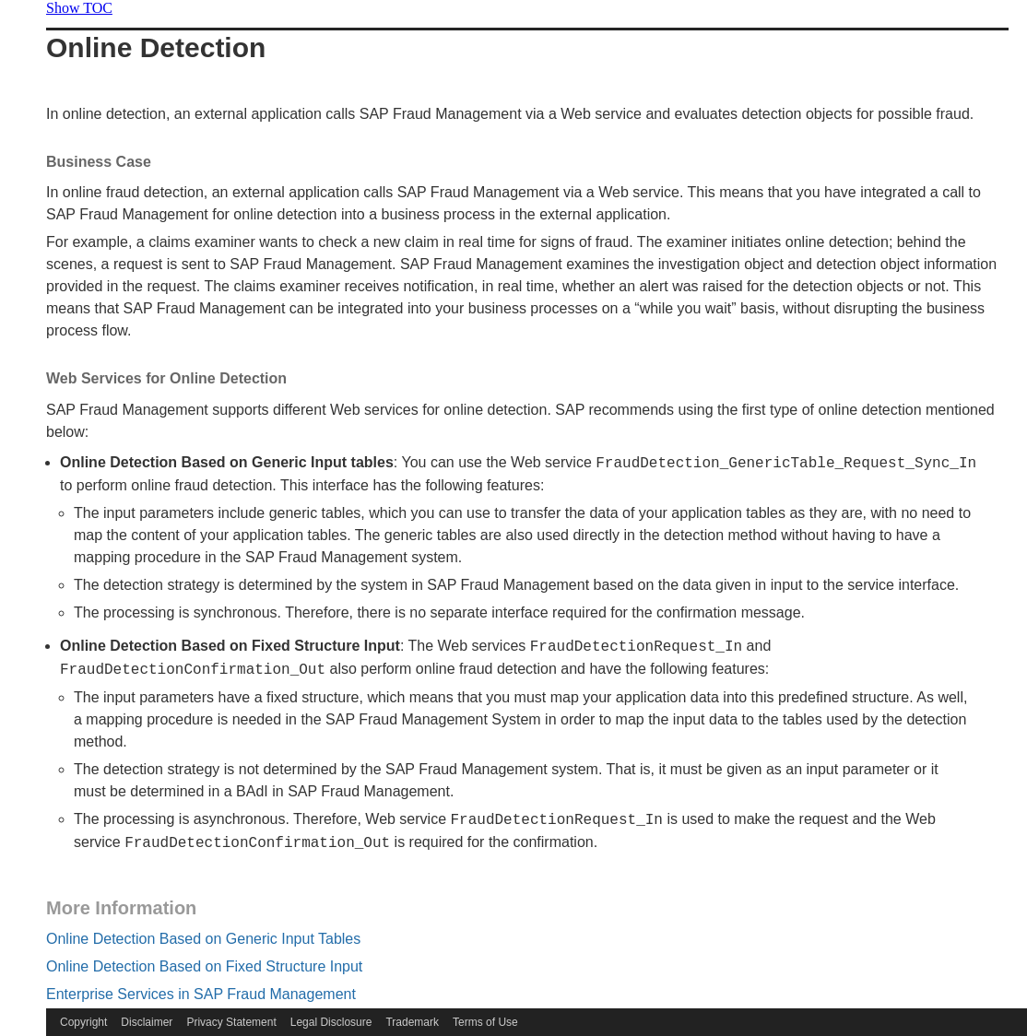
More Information (121, 908)
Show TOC (79, 8)
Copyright (83, 1022)
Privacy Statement (231, 1022)
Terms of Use (485, 1022)
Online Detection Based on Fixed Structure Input (204, 966)
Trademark (412, 1022)
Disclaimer (146, 1022)
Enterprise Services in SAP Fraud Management (201, 994)
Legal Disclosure (331, 1022)
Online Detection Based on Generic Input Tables (203, 939)
